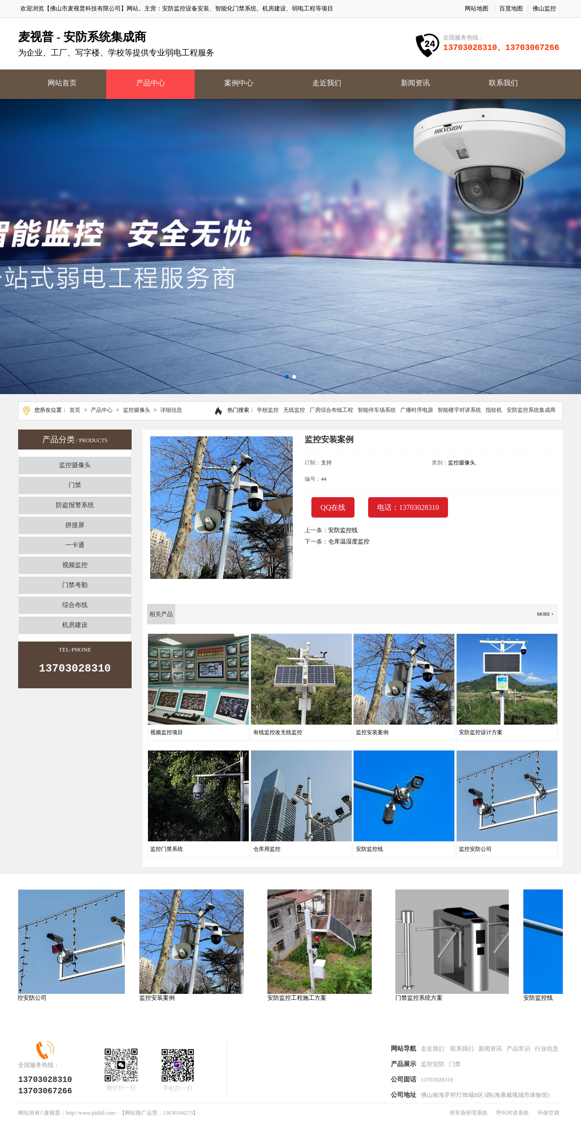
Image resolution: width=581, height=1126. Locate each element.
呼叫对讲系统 (512, 1116)
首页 (74, 410)
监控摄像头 (136, 410)
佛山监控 (544, 8)
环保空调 (548, 1116)
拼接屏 (74, 525)
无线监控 (294, 410)
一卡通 (74, 545)
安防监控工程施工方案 (299, 997)
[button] (287, 377)
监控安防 (432, 1065)
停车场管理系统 (468, 1116)
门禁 (75, 485)
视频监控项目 (166, 732)
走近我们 (326, 83)
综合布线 (75, 605)
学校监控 (268, 410)
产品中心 (150, 83)
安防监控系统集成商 (531, 410)
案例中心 (238, 83)
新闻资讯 (415, 83)
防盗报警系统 (75, 505)
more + (545, 614)
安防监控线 (343, 530)
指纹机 (494, 410)
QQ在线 (332, 507)
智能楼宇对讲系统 (459, 410)
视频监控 (75, 565)
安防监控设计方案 (480, 732)
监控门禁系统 (166, 849)
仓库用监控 (267, 849)
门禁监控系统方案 (421, 997)
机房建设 (75, 625)
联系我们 (503, 83)
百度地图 (511, 8)
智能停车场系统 (377, 410)
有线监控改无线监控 (277, 732)
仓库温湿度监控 (348, 541)
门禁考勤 (75, 585)
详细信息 (171, 410)
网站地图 (476, 8)
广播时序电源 (416, 410)
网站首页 (62, 83)
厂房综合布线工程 (331, 410)
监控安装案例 (372, 732)
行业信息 (546, 1049)
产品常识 (518, 1049)
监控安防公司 (475, 849)
